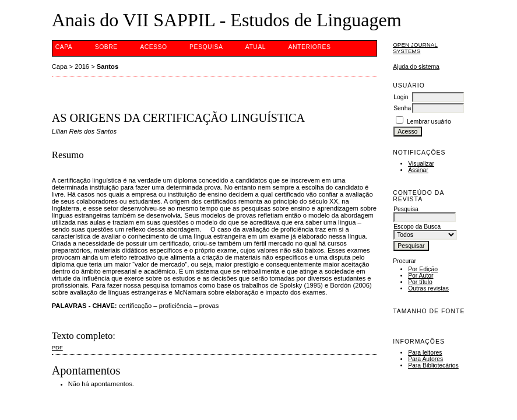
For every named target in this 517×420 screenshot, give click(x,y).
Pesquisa (206, 47)
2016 (82, 66)
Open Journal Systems (415, 47)
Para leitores (425, 352)
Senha (402, 108)
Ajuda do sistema (416, 67)
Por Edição (423, 269)
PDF (57, 347)
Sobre (106, 47)
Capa (64, 47)
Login (400, 97)
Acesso (153, 47)
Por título (420, 282)
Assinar (418, 170)
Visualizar (421, 163)
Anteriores (310, 47)
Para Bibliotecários (433, 365)
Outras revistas (428, 288)
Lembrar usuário (429, 121)
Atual (255, 47)
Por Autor (420, 275)
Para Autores (425, 359)
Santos (107, 66)
